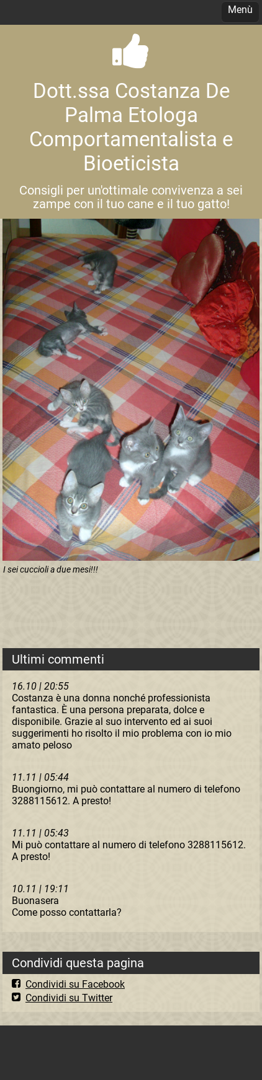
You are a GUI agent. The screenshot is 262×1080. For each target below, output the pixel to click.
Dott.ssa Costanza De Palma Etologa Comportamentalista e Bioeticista (131, 127)
